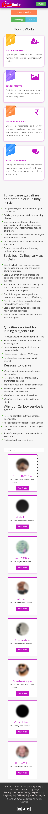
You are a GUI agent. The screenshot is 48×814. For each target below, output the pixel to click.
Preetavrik (22, 640)
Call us (31, 20)
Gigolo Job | (38, 792)
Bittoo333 (22, 763)
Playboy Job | (9, 795)
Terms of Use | (20, 786)
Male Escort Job (37, 795)
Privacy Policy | (35, 786)
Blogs (36, 789)
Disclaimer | (14, 789)
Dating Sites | (11, 792)
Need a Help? (24, 12)
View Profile (22, 488)
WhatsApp (18, 20)
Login (41, 4)
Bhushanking (22, 681)
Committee (22, 722)
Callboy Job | (23, 795)
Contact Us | (27, 789)
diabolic (22, 517)
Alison (22, 599)
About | (9, 786)
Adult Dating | (25, 792)
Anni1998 (22, 558)
